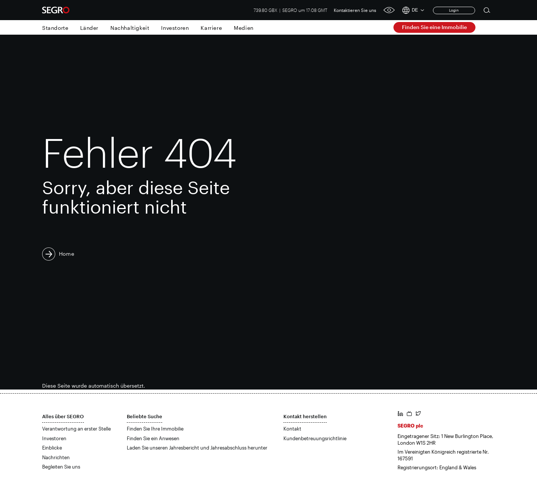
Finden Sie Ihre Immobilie (155, 429)
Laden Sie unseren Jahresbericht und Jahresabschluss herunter (197, 448)
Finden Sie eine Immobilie (434, 27)
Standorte (55, 28)
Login (454, 10)
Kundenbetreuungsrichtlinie (314, 438)
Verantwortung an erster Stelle (76, 429)
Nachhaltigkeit (129, 28)
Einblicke (52, 448)
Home (67, 253)
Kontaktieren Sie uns (355, 10)
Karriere (211, 28)
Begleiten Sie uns (61, 467)
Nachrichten (56, 457)
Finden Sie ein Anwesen (153, 438)
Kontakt (292, 429)
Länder (89, 28)
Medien (244, 28)
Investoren (175, 28)
